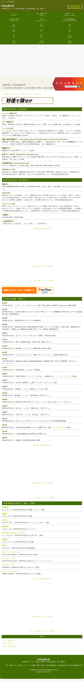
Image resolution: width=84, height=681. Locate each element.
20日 (34, 266)
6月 (69, 30)
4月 (13, 30)
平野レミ (5, 546)
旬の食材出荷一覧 (63, 665)
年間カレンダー (69, 14)
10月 (13, 41)
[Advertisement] (42, 61)
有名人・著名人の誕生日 (10, 646)
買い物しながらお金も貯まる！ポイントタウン (18, 286)
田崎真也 (5, 526)
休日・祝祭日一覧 (41, 14)
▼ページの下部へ (49, 281)
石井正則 (5, 533)
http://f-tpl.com (47, 672)
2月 (41, 25)
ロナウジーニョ (7, 565)
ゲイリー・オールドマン (11, 552)
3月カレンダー (42, 266)
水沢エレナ (6, 520)
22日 (50, 266)
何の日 (36, 228)
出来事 (42, 228)
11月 (41, 41)
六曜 (41, 19)
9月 (70, 36)
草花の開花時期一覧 (76, 665)
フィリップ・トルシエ (10, 571)
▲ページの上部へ (35, 281)
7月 (14, 36)
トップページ (14, 14)
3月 (70, 25)
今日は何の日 (23, 7)
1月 (13, 25)
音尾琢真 (5, 507)
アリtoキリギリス (16, 533)
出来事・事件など (8, 643)
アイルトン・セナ (8, 558)
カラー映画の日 (59, 427)
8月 (41, 36)
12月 (70, 41)
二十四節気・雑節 (14, 19)
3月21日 (3, 1)
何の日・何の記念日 (9, 640)
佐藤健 (4, 514)
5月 (41, 30)
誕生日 (48, 228)
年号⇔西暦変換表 (69, 19)
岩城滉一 (5, 539)
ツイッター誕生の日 (63, 376)
